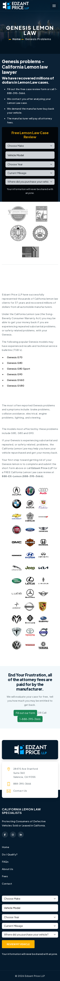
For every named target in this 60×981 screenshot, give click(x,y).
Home (16, 39)
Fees (5, 876)
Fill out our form (25, 713)
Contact (7, 883)
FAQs (5, 861)
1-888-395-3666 (30, 719)
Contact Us (20, 790)
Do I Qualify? (10, 854)
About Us (7, 868)
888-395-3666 (32, 476)
